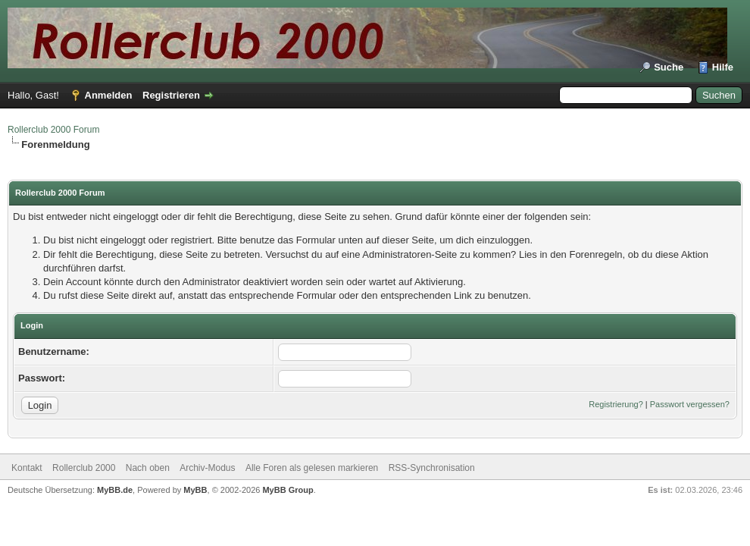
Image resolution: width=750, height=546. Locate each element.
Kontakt (26, 468)
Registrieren (171, 95)
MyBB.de (115, 489)
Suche (668, 67)
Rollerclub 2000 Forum (53, 129)
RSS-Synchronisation (432, 468)
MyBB (195, 489)
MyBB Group (287, 489)
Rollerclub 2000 (83, 468)
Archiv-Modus (207, 468)
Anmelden (109, 95)
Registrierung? (616, 404)
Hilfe (722, 67)
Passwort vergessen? (690, 404)
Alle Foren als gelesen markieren (311, 468)
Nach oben (148, 468)
